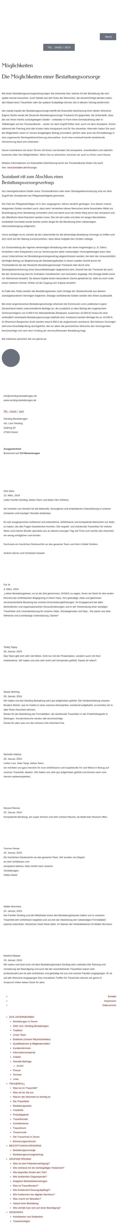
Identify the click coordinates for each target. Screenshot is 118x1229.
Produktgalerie (21, 1114)
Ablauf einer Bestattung (26, 1203)
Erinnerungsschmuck (24, 1141)
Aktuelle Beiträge (22, 1061)
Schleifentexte (20, 1123)
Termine (17, 1074)
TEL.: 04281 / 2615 (14, 411)
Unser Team (19, 1034)
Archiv (20, 1065)
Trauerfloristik (20, 1119)
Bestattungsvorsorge (24, 1150)
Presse (17, 1070)
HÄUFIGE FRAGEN (20, 1159)
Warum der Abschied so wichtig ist (31, 1096)
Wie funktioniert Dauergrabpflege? (31, 1190)
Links (16, 1079)
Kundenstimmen (22, 1048)
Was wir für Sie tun (23, 1092)
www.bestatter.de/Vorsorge (22, 167)
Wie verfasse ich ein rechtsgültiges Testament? (38, 1167)
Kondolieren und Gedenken (28, 1216)
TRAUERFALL (17, 1083)
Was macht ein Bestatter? (27, 1198)
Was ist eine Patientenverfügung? (31, 1163)
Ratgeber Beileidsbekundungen (30, 1181)
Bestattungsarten (22, 1105)
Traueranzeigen (21, 1221)
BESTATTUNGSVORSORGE (25, 1145)
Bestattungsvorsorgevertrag (28, 1154)
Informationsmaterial (24, 1052)
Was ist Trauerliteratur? (25, 1185)
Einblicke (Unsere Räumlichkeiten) (32, 1039)
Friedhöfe (18, 1110)
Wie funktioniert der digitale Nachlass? (34, 1194)
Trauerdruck (19, 1128)
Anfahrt (17, 1057)
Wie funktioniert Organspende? (30, 1176)
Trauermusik (19, 1132)
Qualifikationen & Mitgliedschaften (31, 1043)
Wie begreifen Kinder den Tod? (30, 1172)
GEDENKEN (16, 1212)
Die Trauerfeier (21, 1101)
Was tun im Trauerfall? (25, 1088)
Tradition (18, 1030)
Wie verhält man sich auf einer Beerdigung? (37, 1207)
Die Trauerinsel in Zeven (26, 1136)
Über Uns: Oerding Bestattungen (31, 1026)
